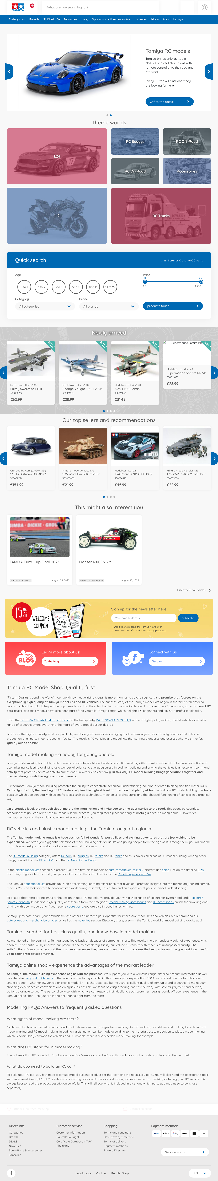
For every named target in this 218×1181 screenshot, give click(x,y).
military (138, 870)
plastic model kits (27, 870)
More (155, 26)
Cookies (101, 1173)
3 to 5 (58, 287)
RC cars (66, 856)
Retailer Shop (120, 1173)
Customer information (70, 1132)
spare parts (75, 906)
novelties (84, 920)
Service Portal (185, 1152)
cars (111, 870)
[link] (173, 306)
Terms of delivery (115, 1141)
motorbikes (123, 870)
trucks (99, 856)
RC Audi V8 (46, 860)
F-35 (201, 870)
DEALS (52, 26)
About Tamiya (173, 26)
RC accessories (163, 902)
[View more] (9, 71)
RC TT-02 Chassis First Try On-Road (45, 720)
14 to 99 (110, 287)
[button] (187, 11)
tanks (118, 856)
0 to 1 (24, 287)
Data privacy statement (119, 1137)
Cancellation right (67, 1137)
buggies (83, 856)
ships (165, 870)
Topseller (140, 26)
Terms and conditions (117, 1132)
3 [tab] (111, 411)
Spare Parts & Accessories (111, 26)
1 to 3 (41, 287)
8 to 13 (93, 287)
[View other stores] (32, 9)
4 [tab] (114, 411)
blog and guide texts (39, 978)
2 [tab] (111, 115)
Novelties (70, 26)
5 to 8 (75, 287)
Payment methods (116, 1146)
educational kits (34, 883)
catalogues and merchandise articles (32, 920)
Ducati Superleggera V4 (134, 874)
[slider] (145, 282)
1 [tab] (107, 115)
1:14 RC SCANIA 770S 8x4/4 (113, 720)
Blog (85, 26)
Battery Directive (114, 1150)
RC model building (25, 856)
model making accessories (127, 902)
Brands (34, 26)
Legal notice (83, 1173)
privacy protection (156, 630)
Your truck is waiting (169, 102)
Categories (17, 26)
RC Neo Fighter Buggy (81, 860)
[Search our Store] (100, 11)
